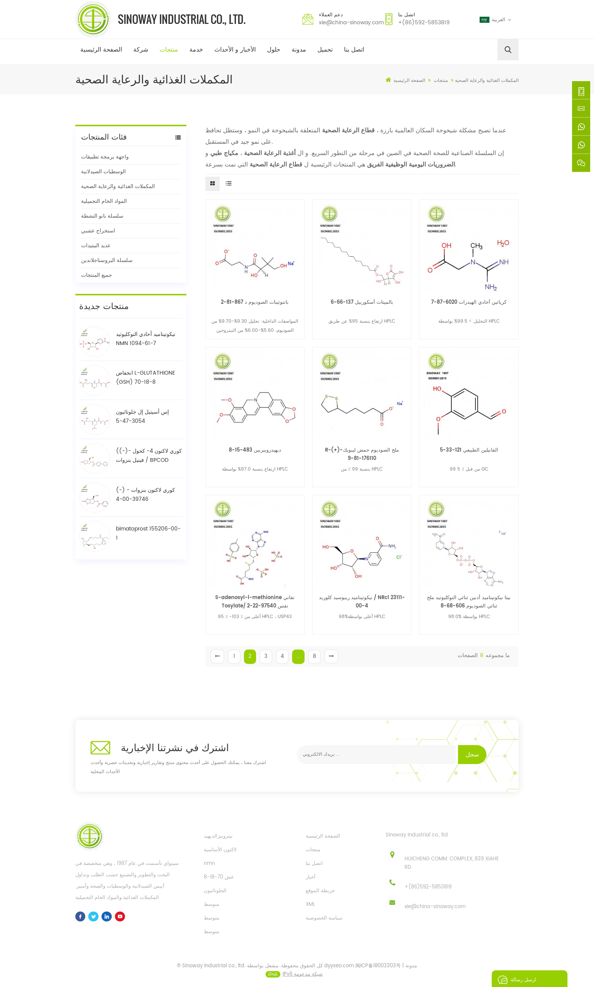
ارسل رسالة (515, 978)
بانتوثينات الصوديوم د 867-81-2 (255, 302)
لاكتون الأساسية (220, 850)
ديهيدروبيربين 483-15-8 (255, 450)
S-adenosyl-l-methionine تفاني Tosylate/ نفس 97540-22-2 (255, 602)
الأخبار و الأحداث (235, 50)
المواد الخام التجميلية (104, 201)
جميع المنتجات (96, 275)
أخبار (311, 877)
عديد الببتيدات (96, 245)
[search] (508, 49)
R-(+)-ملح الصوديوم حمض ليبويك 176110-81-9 (362, 454)
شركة (140, 50)
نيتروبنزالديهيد (218, 836)
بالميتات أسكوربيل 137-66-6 (362, 302)
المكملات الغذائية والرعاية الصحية (118, 186)
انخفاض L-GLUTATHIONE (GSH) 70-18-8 (145, 377)
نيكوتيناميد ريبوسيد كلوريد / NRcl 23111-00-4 (362, 602)
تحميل (325, 50)
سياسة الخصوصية (324, 918)
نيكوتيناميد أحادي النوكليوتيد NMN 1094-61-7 (145, 339)
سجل (472, 754)
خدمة (196, 50)
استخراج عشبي (98, 230)
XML (310, 905)
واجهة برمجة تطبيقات (105, 156)
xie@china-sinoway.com (351, 22)
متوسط (211, 905)
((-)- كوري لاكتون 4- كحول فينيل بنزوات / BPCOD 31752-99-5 (149, 456)
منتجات (168, 50)
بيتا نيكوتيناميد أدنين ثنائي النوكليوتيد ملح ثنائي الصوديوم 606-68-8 (469, 602)
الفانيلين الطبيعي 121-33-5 (469, 450)
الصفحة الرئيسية (101, 50)
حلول (273, 50)
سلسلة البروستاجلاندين (107, 260)
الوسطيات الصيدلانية (103, 171)
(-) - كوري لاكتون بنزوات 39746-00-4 (145, 495)
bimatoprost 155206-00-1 (148, 533)
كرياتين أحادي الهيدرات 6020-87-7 (468, 302)
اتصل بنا (354, 50)
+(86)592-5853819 (424, 22)
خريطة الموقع (320, 891)
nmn (209, 864)
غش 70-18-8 (219, 877)
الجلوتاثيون (215, 891)
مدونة (299, 50)
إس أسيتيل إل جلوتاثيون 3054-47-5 (142, 416)
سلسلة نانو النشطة (102, 216)
